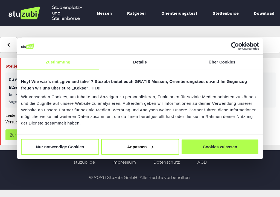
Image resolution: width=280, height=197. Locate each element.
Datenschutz (166, 162)
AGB (202, 162)
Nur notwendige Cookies (60, 146)
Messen (104, 13)
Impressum (124, 162)
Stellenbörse (226, 13)
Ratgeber (136, 13)
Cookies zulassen (220, 146)
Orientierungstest (179, 13)
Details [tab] (140, 62)
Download (264, 13)
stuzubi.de (84, 162)
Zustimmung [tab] (58, 62)
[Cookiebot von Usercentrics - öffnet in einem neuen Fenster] (235, 46)
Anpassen (140, 146)
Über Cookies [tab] (222, 62)
